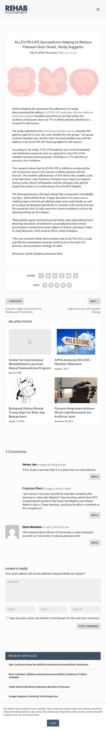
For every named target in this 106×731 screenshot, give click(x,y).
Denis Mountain (32, 527)
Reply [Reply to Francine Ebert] (95, 515)
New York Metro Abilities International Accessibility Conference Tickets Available (48, 676)
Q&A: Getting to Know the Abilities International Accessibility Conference (48, 664)
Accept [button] (53, 723)
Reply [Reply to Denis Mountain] (95, 542)
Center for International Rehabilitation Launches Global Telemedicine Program (30, 364)
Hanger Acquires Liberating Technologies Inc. (34, 696)
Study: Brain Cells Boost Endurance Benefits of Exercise (39, 686)
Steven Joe (29, 464)
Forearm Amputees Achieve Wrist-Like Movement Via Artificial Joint (75, 412)
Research (51, 52)
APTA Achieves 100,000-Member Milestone (73, 362)
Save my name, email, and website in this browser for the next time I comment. (54, 618)
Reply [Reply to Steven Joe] (95, 476)
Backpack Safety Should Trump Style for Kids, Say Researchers (27, 412)
